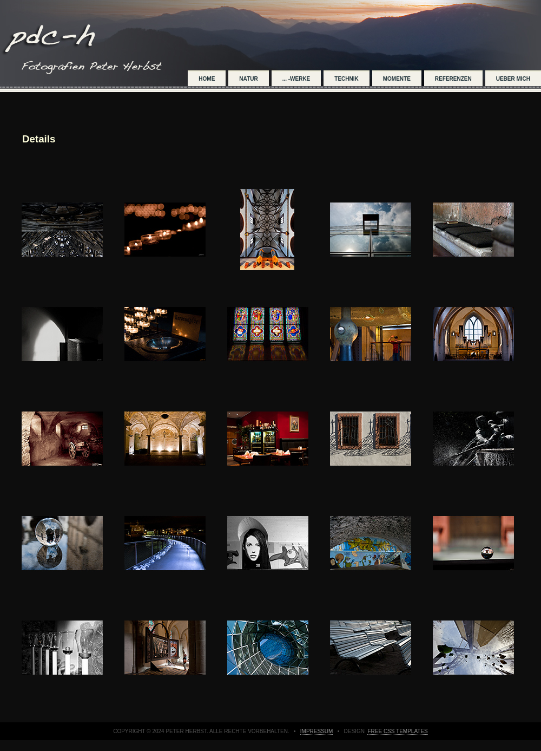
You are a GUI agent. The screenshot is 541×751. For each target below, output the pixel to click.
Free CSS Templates (397, 731)
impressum (316, 731)
